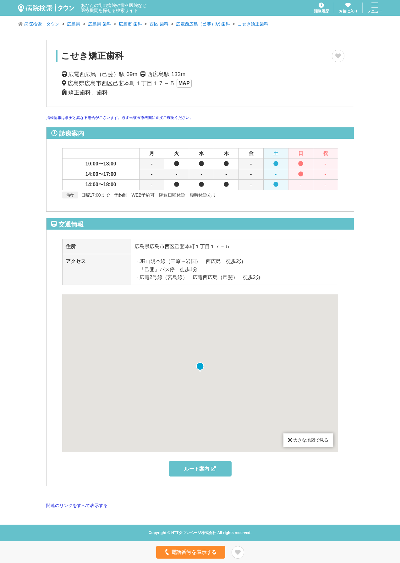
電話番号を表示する (190, 552)
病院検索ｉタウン (41, 23)
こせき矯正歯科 (253, 23)
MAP (184, 83)
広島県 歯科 (99, 23)
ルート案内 (200, 468)
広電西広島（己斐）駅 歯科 (203, 23)
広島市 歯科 (130, 23)
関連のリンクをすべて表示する (77, 505)
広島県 (73, 23)
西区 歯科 (159, 23)
